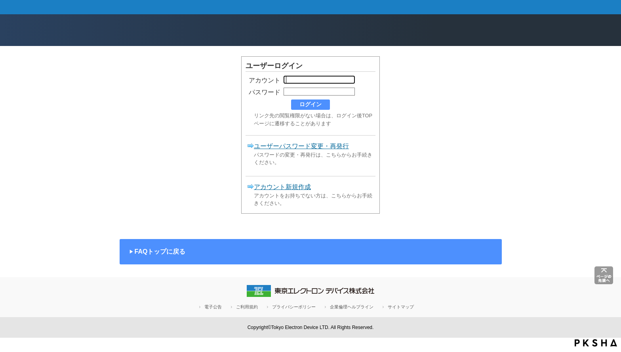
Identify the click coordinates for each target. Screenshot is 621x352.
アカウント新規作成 (282, 187)
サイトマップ (401, 306)
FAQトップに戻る (160, 251)
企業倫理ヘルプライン (351, 306)
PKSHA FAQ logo (596, 343)
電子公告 (213, 306)
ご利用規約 (247, 306)
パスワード (264, 92)
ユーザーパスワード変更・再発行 (301, 146)
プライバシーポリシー (294, 306)
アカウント (264, 80)
